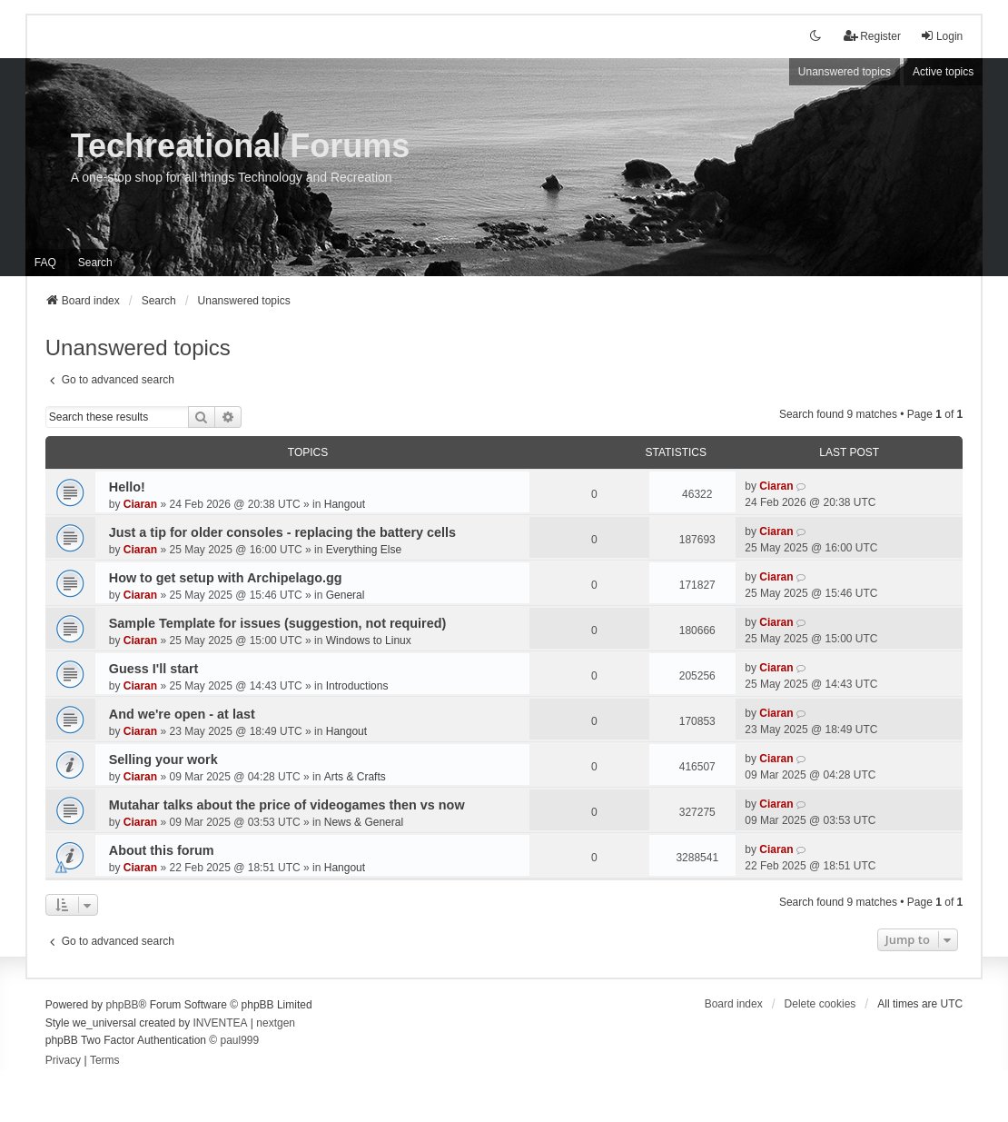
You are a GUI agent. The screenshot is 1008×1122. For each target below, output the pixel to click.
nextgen (275, 1023)
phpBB (121, 1004)
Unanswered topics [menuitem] (844, 71)
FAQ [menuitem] (45, 262)
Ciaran (140, 504)
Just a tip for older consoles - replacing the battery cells (282, 532)
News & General (363, 822)
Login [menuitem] (941, 36)
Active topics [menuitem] (943, 71)
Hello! (127, 487)
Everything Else (363, 549)
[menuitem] (63, 1061)
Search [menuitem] (95, 262)
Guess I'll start (154, 668)
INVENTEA (220, 1023)
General (345, 595)
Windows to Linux (368, 640)
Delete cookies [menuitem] (820, 1004)
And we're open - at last (182, 714)
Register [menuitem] (872, 36)
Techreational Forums (240, 145)
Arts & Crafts (355, 776)
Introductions (357, 686)
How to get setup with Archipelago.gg (225, 578)
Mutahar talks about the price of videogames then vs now (287, 805)
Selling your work (163, 759)
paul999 (239, 1040)
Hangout (344, 504)
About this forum (161, 850)
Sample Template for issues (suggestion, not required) (278, 623)
